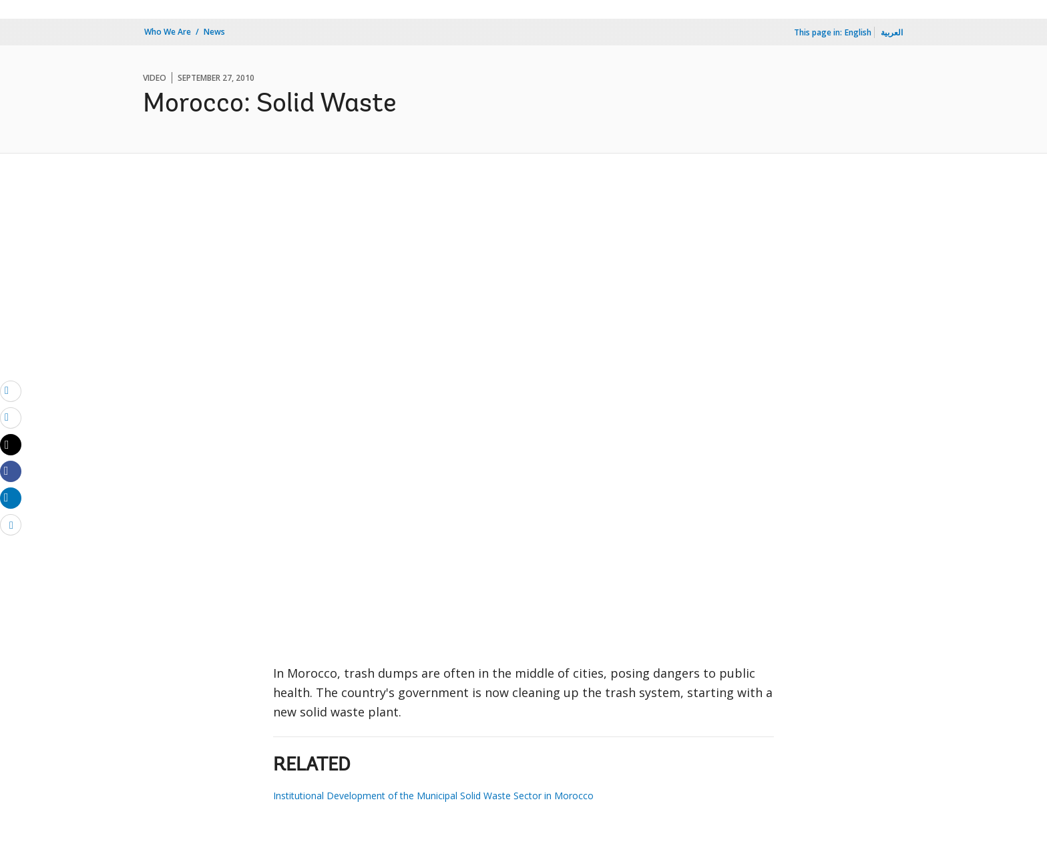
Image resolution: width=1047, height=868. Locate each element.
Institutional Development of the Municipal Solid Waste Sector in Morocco (433, 795)
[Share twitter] (11, 445)
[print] (11, 417)
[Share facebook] (10, 471)
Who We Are (167, 31)
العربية (892, 32)
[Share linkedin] (10, 497)
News (214, 31)
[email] (11, 390)
